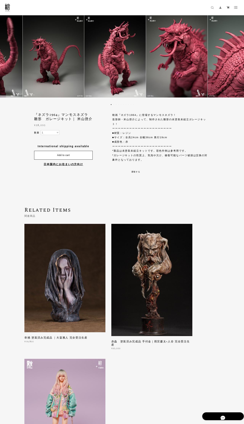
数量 (36, 132)
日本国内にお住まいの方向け (63, 164)
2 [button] (113, 104)
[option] (122, 58)
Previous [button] (6, 58)
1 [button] (111, 104)
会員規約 (79, 403)
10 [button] (133, 104)
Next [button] (238, 58)
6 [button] (123, 104)
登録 (191, 357)
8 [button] (128, 104)
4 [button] (118, 104)
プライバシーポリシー (31, 403)
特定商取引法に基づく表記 (60, 403)
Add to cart (63, 155)
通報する (135, 172)
